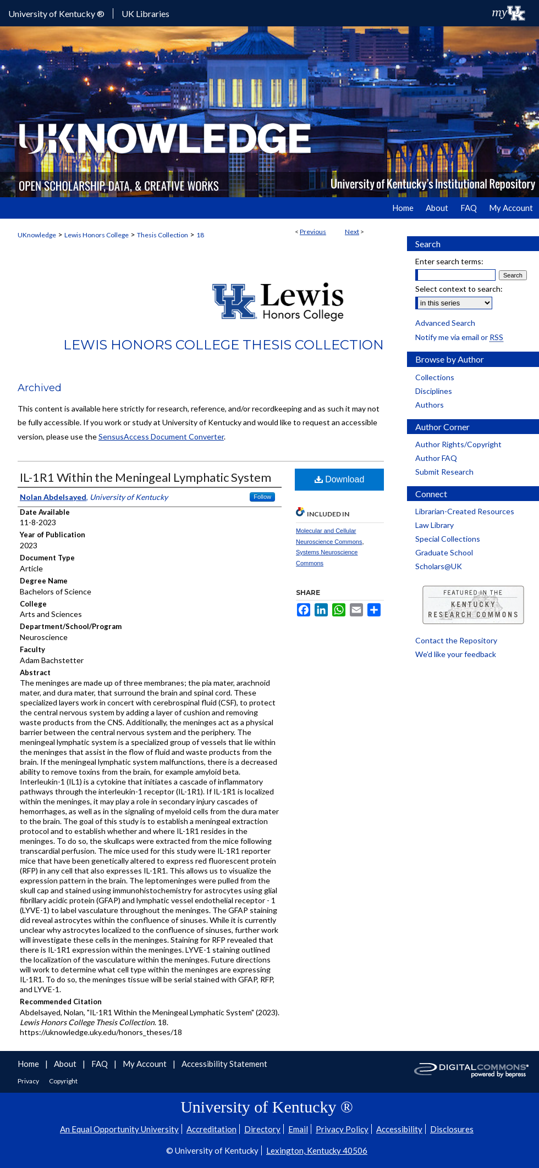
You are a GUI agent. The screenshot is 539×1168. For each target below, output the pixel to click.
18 (200, 235)
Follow (262, 496)
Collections (434, 377)
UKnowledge (37, 235)
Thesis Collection (162, 235)
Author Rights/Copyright (458, 444)
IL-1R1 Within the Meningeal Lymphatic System (145, 477)
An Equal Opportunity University (119, 1129)
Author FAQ (436, 458)
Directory (262, 1129)
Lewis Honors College (96, 235)
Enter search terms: (449, 261)
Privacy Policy (342, 1129)
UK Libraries (145, 13)
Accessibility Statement (224, 1064)
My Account (145, 1064)
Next (352, 231)
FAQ (100, 1064)
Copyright (63, 1081)
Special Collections (447, 538)
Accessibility (399, 1129)
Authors (429, 404)
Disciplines (433, 391)
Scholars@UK (438, 566)
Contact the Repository (456, 640)
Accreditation (211, 1129)
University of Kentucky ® (56, 13)
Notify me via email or (459, 337)
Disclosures (452, 1129)
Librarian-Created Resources (464, 511)
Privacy (29, 1081)
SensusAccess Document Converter (161, 436)
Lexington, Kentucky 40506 (316, 1150)
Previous (313, 231)
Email (298, 1129)
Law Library (434, 525)
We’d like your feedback (455, 654)
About (66, 1064)
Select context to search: (459, 288)
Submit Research (444, 471)
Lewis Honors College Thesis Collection (223, 345)
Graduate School (444, 552)
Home (29, 1064)
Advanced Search (445, 322)
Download (340, 479)
